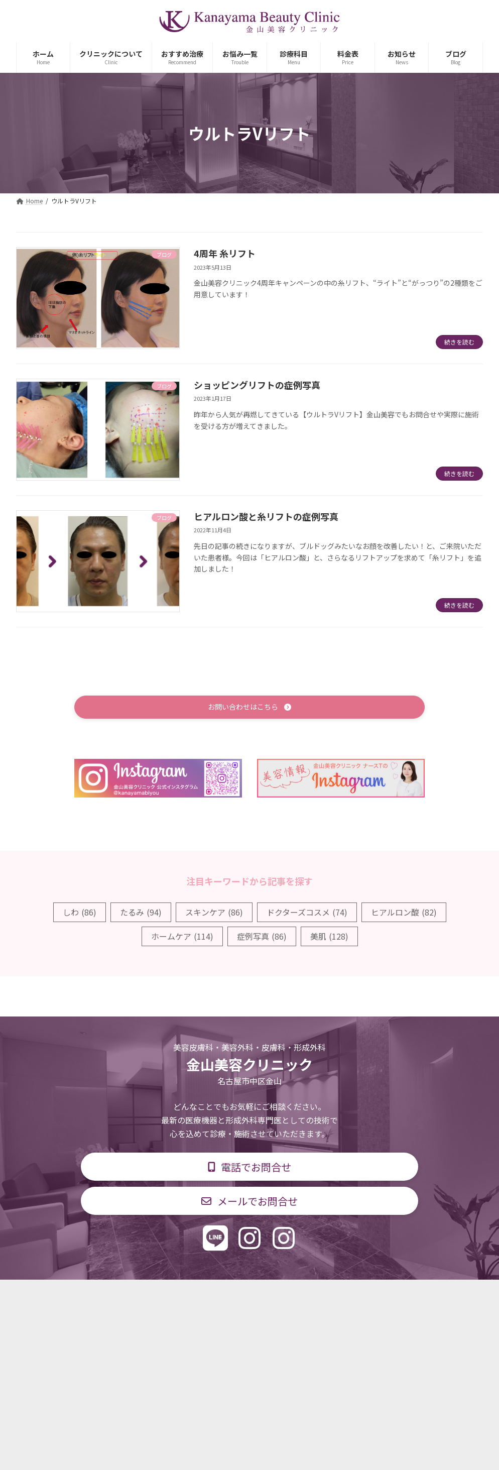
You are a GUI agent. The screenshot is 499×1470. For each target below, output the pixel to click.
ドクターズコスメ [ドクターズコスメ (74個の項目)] (307, 914)
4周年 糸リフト (225, 253)
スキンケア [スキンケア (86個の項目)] (214, 914)
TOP (85, 1294)
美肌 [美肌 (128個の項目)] (329, 938)
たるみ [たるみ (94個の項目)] (141, 914)
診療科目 (130, 1294)
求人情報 (328, 1294)
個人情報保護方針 (393, 1294)
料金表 (279, 1294)
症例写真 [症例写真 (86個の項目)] (262, 938)
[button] (249, 708)
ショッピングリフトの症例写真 (257, 384)
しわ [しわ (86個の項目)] (79, 914)
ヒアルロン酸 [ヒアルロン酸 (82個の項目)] (404, 914)
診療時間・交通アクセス (206, 1294)
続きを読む (459, 341)
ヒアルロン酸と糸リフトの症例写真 (266, 516)
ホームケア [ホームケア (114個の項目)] (182, 938)
